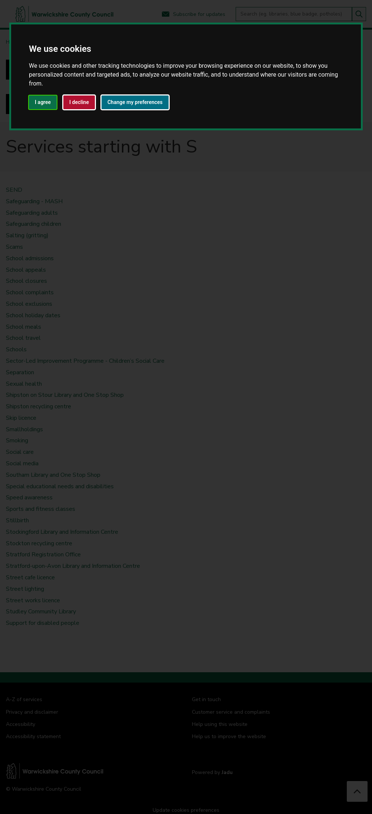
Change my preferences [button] (135, 102)
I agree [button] (43, 102)
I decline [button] (79, 102)
